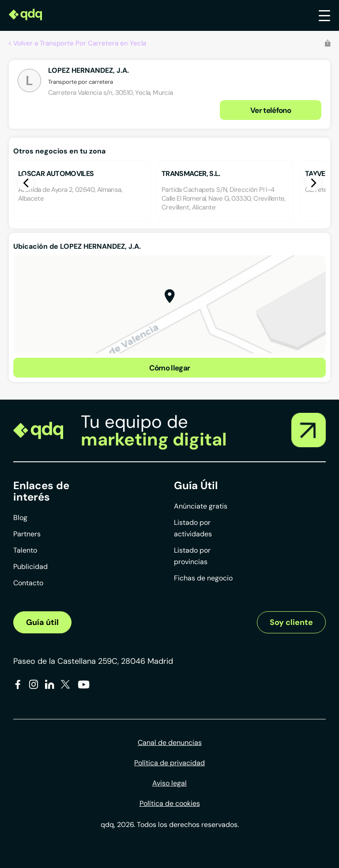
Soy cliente (291, 622)
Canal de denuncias (170, 742)
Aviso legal (169, 783)
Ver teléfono (270, 110)
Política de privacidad (169, 762)
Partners (27, 534)
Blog (20, 517)
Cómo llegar (169, 368)
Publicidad (30, 566)
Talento (25, 550)
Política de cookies (169, 803)
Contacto (28, 582)
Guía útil (42, 622)
